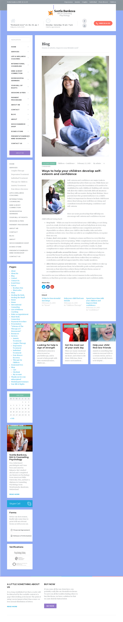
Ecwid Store (17, 131)
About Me (15, 105)
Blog (13, 114)
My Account (17, 375)
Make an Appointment (19, 314)
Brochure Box (18, 288)
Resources (15, 334)
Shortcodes (17, 290)
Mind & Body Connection (16, 72)
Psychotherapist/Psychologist (19, 428)
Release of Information (20, 536)
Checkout (16, 372)
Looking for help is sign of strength (47, 346)
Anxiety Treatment (18, 186)
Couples (84, 2)
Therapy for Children (19, 182)
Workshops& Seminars (17, 79)
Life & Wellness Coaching (18, 57)
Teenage (40, 326)
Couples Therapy (17, 171)
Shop (13, 367)
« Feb (12, 418)
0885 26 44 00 (103, 23)
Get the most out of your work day (74, 346)
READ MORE (12, 606)
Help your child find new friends (102, 346)
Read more (14, 494)
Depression (68, 2)
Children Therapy (49, 163)
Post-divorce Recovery (19, 189)
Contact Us (16, 143)
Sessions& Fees (17, 365)
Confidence (70, 163)
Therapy (84, 326)
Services (15, 52)
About (14, 119)
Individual (93, 2)
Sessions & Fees (18, 93)
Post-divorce (103, 2)
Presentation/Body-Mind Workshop (20, 137)
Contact (15, 110)
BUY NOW (50, 606)
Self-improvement (71, 326)
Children (113, 2)
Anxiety (77, 2)
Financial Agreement (20, 530)
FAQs (13, 293)
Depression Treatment (20, 174)
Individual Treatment (19, 178)
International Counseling (18, 65)
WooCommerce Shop (18, 125)
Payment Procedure (16, 99)
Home (13, 47)
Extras (13, 286)
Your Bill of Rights (17, 86)
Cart (14, 370)
